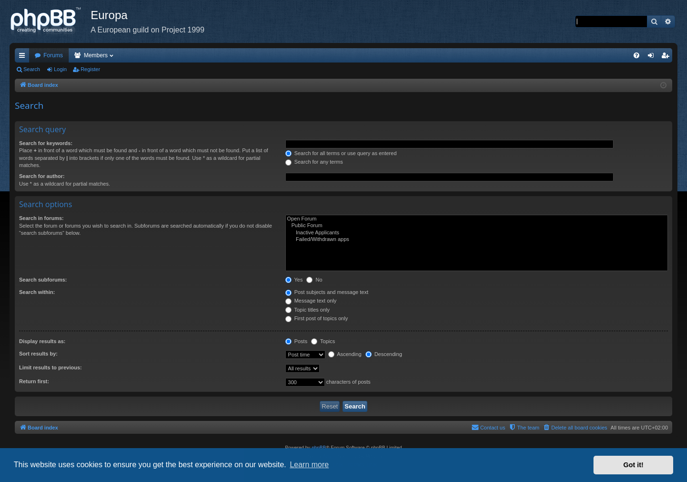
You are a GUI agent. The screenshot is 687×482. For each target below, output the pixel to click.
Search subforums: (43, 280)
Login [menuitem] (653, 57)
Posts (296, 341)
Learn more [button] (309, 465)
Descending (383, 354)
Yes (294, 280)
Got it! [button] (634, 465)
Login (60, 69)
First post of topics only (316, 318)
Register (90, 69)
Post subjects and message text (326, 292)
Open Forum (476, 219)
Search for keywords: (46, 143)
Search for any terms (314, 162)
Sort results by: (38, 353)
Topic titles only (307, 310)
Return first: (34, 381)
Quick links (24, 57)
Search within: (37, 292)
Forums (53, 55)
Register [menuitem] (667, 57)
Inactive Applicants (476, 233)
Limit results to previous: (50, 367)
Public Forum (476, 225)
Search (31, 69)
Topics (323, 341)
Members (96, 55)
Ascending (345, 354)
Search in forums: (41, 218)
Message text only (311, 301)
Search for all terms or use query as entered (341, 153)
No (314, 280)
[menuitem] (636, 55)
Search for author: (41, 176)
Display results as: (42, 341)
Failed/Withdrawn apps (476, 239)
